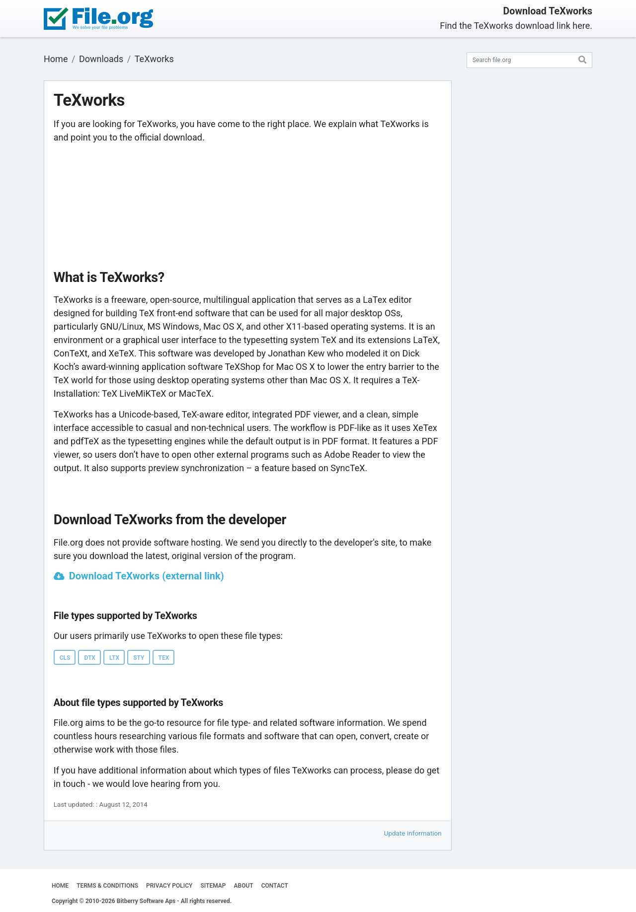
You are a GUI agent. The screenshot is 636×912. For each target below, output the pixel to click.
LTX (114, 657)
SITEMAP (213, 885)
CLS (65, 657)
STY (138, 657)
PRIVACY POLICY (169, 885)
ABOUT (243, 885)
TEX (164, 657)
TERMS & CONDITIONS (107, 885)
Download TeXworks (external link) (146, 576)
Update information (413, 833)
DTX (89, 657)
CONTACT (274, 885)
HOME (60, 885)
